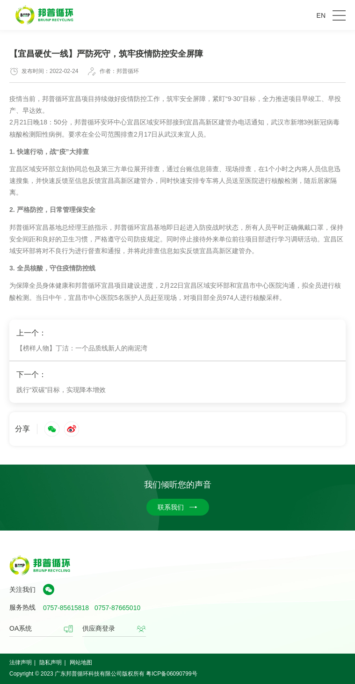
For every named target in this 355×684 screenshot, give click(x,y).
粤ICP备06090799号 (171, 673)
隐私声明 (50, 662)
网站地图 (81, 662)
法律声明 (20, 662)
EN (321, 15)
